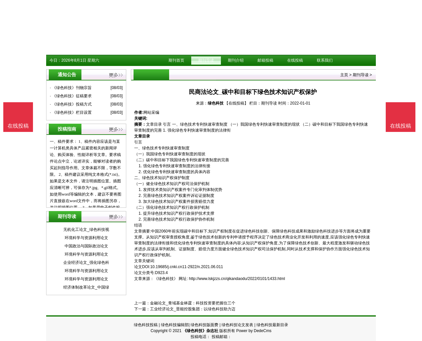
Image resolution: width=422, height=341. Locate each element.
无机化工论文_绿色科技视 (86, 229)
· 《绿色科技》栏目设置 (71, 112)
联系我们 (325, 60)
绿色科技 (216, 103)
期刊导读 (206, 60)
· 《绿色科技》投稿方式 (71, 104)
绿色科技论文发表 (237, 325)
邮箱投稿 (265, 60)
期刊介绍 (236, 60)
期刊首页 (176, 60)
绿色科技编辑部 (175, 325)
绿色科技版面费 (204, 325)
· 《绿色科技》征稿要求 (71, 96)
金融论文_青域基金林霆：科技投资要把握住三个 (192, 303)
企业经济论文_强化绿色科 (86, 262)
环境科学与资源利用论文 (86, 237)
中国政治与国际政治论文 (86, 246)
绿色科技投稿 (146, 325)
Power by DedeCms (253, 330)
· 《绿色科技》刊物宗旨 (71, 87)
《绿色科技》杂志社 (200, 330)
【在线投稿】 (236, 103)
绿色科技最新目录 (272, 325)
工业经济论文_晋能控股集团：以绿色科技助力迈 (192, 309)
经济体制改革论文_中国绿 (86, 287)
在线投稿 (295, 60)
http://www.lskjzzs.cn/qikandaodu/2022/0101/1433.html (237, 278)
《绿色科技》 (166, 278)
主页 (344, 75)
